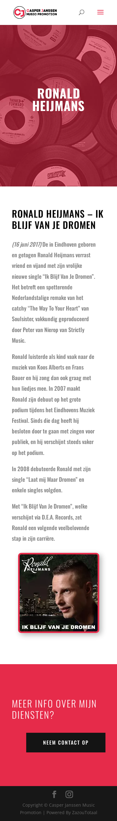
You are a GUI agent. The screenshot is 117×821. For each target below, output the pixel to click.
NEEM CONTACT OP (66, 742)
